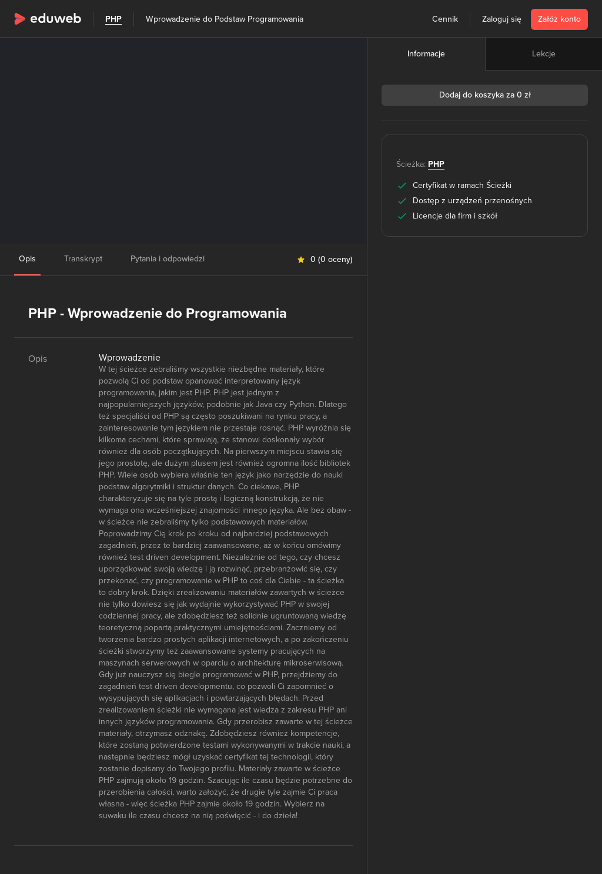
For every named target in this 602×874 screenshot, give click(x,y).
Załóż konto (559, 19)
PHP (113, 19)
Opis (27, 259)
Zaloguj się (501, 19)
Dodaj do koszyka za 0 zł (485, 95)
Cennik (445, 19)
